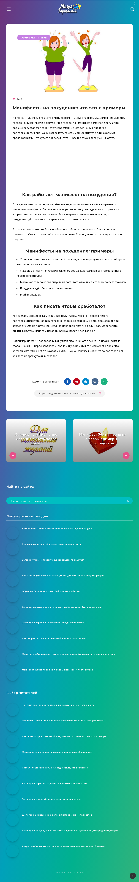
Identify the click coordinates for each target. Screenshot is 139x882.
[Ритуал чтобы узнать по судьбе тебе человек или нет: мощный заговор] (12, 851)
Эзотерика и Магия (34, 37)
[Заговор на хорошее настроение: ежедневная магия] (12, 627)
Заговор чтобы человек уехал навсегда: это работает (53, 560)
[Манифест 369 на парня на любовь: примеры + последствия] (12, 674)
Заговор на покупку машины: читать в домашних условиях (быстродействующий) (70, 830)
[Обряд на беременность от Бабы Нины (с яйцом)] (12, 596)
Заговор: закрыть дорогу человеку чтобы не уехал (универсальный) (62, 607)
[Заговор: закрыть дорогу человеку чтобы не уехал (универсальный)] (12, 611)
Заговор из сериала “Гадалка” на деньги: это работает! (54, 783)
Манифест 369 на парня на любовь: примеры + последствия (57, 669)
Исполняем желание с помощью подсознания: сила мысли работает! (63, 720)
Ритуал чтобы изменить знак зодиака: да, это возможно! (55, 767)
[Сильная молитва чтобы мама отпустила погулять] (12, 549)
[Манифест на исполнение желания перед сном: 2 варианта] (12, 757)
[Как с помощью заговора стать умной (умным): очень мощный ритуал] (12, 580)
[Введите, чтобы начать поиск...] (69, 500)
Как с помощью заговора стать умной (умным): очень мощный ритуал (63, 575)
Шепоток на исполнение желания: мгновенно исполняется (57, 815)
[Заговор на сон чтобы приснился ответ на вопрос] (12, 804)
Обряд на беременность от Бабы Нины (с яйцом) (51, 591)
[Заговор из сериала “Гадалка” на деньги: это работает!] (12, 788)
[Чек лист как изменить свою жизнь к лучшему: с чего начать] (12, 709)
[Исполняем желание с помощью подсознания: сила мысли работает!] (12, 725)
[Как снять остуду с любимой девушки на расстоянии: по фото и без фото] (12, 741)
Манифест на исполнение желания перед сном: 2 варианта (57, 752)
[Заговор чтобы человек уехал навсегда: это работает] (12, 564)
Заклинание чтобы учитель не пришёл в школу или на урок (57, 528)
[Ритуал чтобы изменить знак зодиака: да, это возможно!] (12, 772)
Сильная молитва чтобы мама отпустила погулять (51, 544)
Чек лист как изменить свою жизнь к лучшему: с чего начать (58, 705)
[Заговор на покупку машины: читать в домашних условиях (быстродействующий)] (12, 835)
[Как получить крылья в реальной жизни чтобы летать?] (12, 643)
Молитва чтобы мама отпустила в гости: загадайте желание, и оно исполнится (68, 654)
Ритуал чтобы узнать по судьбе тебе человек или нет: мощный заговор (64, 846)
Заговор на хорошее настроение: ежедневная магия (53, 622)
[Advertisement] (69, 166)
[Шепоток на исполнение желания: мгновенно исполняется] (12, 819)
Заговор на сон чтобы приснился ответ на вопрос (51, 799)
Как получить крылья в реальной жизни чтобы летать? (54, 638)
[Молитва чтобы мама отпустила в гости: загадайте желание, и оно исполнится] (12, 659)
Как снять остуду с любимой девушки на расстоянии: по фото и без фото (65, 736)
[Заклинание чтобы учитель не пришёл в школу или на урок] (12, 533)
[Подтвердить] (128, 501)
